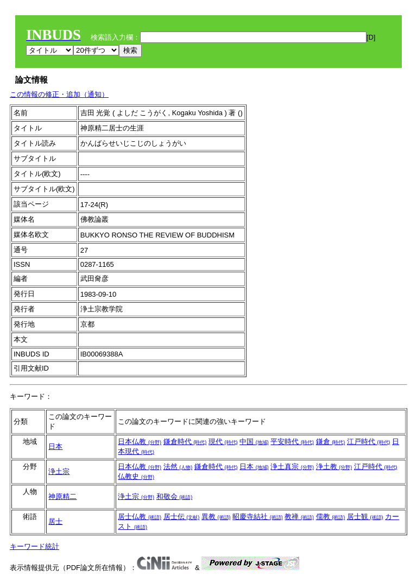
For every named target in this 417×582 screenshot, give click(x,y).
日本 (55, 446)
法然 (178, 466)
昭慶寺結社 (257, 516)
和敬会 (174, 496)
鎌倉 (330, 441)
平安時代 (292, 441)
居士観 (365, 516)
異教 (216, 516)
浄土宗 (59, 471)
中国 (254, 441)
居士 (55, 521)
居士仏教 (139, 516)
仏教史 (136, 476)
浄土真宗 (292, 466)
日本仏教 (139, 441)
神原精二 (62, 496)
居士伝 (181, 516)
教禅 (299, 516)
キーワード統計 (34, 546)
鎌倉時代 (185, 441)
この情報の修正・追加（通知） (59, 94)
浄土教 (334, 466)
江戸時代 (368, 441)
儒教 (330, 516)
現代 (223, 441)
